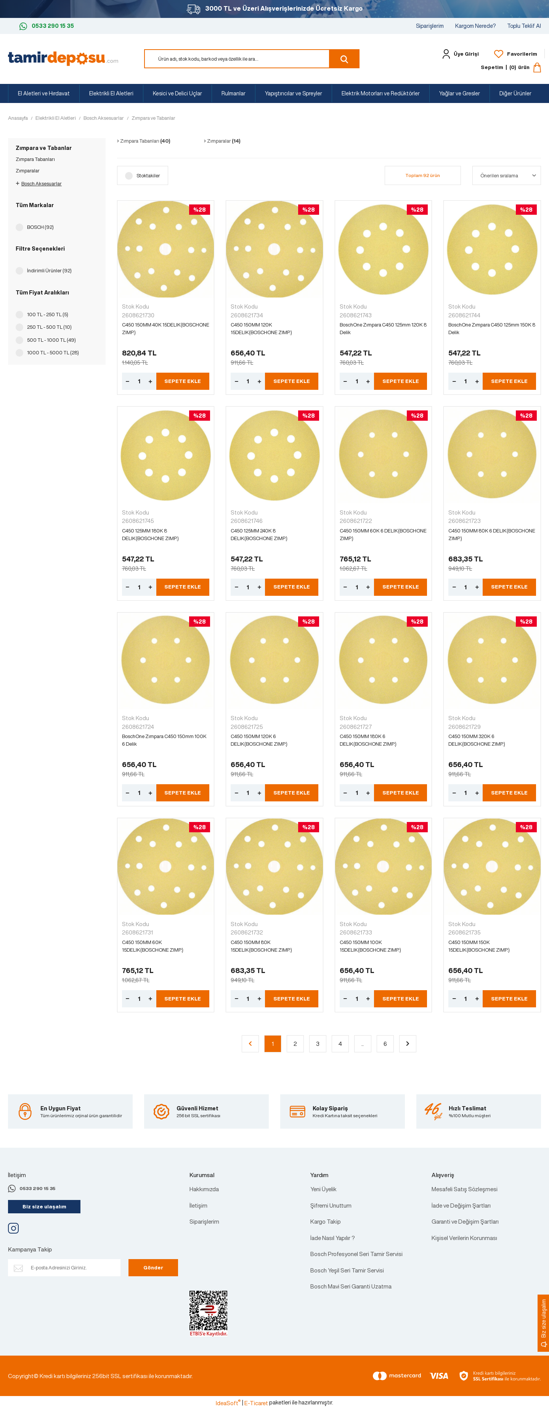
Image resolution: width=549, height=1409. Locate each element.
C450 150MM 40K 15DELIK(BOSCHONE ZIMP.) (165, 328)
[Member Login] (459, 54)
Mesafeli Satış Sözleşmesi (465, 1189)
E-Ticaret (256, 1403)
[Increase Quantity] (150, 381)
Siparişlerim (430, 26)
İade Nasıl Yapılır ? (332, 1238)
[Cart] (511, 67)
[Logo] (63, 58)
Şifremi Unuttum (331, 1205)
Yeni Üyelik (323, 1189)
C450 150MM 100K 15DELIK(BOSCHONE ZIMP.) (370, 946)
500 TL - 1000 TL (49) (51, 340)
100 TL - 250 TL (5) (47, 314)
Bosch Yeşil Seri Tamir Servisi (347, 1270)
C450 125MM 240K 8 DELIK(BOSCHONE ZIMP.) (259, 534)
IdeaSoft (228, 1403)
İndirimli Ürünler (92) (49, 270)
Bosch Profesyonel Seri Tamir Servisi (356, 1254)
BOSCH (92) (40, 227)
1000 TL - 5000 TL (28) (53, 352)
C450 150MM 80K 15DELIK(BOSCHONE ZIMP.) (261, 946)
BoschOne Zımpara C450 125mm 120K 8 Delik (383, 328)
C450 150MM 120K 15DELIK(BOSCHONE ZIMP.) (261, 328)
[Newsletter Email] (64, 1267)
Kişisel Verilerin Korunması (464, 1238)
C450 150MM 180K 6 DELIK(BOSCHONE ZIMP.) (368, 740)
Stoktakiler (148, 175)
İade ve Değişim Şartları (461, 1205)
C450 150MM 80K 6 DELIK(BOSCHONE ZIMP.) (491, 534)
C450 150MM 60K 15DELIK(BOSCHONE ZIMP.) (152, 946)
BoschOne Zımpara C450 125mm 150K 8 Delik (491, 328)
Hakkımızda (204, 1189)
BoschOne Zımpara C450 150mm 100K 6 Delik (164, 740)
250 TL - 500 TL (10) (49, 327)
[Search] (252, 58)
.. (362, 1043)
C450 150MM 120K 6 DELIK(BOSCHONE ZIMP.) (259, 740)
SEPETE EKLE (182, 381)
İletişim (198, 1205)
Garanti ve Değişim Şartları (465, 1221)
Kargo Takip (325, 1221)
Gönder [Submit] (153, 1267)
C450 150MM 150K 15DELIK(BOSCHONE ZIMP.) (479, 946)
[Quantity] (139, 381)
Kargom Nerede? (475, 26)
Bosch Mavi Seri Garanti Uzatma (351, 1286)
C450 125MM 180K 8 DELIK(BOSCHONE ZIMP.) (150, 534)
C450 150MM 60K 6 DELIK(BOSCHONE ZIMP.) (383, 534)
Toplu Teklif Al (524, 26)
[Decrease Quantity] (127, 381)
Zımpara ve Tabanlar (153, 118)
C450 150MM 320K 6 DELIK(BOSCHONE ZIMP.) (476, 740)
